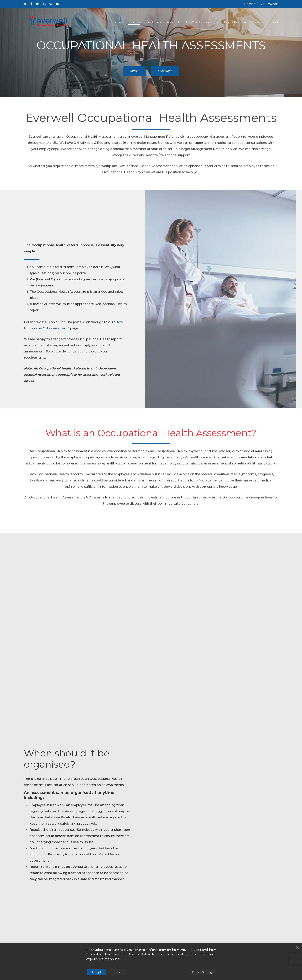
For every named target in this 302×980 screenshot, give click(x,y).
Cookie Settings (202, 972)
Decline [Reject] (116, 972)
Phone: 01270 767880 (261, 4)
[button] (134, 71)
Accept (96, 972)
